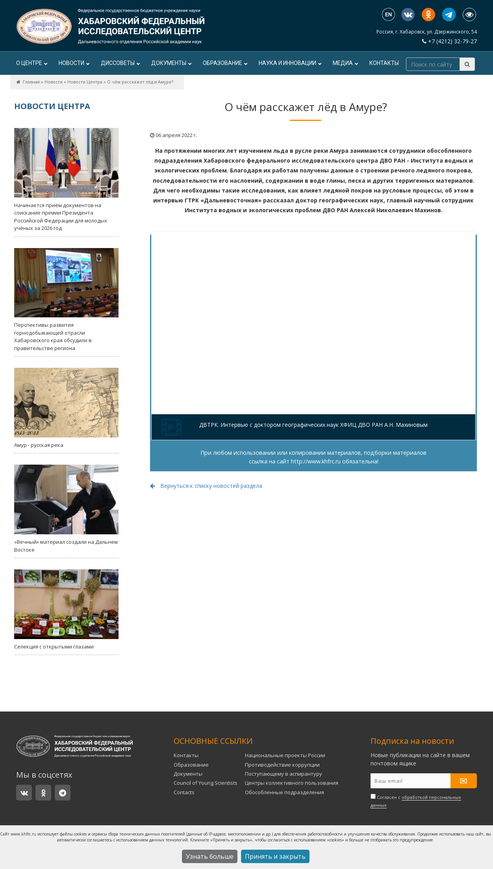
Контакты (384, 63)
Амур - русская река (66, 408)
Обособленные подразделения (284, 792)
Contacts (184, 792)
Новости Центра (84, 82)
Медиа (345, 63)
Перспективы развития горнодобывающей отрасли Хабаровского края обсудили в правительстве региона (66, 300)
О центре (31, 63)
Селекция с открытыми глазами (66, 609)
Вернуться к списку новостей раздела (206, 485)
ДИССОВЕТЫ (120, 63)
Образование (225, 63)
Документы (171, 63)
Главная (31, 82)
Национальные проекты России (285, 755)
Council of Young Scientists (205, 782)
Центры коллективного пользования (291, 782)
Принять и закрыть (275, 856)
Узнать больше (210, 856)
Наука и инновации (290, 63)
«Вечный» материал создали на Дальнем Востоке (66, 509)
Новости (74, 63)
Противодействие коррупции (282, 764)
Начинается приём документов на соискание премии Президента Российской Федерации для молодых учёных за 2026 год (66, 180)
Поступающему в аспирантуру (283, 773)
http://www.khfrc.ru (316, 461)
